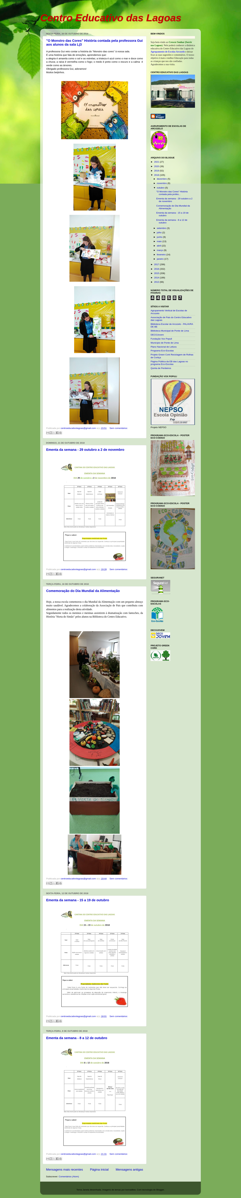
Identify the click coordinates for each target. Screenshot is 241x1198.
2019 (157, 170)
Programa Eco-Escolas (162, 350)
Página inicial (99, 1169)
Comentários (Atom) (69, 1176)
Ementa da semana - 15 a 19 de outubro (77, 900)
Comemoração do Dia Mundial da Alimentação (83, 591)
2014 (157, 277)
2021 (157, 162)
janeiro (160, 259)
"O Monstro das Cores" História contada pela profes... (172, 192)
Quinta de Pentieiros (161, 368)
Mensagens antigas (129, 1169)
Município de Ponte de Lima (165, 343)
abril (159, 245)
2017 (157, 264)
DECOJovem (157, 335)
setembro (162, 228)
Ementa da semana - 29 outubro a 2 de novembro (85, 449)
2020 (157, 166)
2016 (157, 269)
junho (160, 237)
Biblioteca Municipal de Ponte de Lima (170, 330)
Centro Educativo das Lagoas (110, 17)
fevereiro (161, 254)
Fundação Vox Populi (161, 339)
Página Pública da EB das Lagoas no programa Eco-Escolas (169, 362)
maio (159, 241)
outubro (161, 187)
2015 (157, 273)
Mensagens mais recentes (64, 1169)
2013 (157, 282)
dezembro (162, 179)
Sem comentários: (118, 428)
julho (159, 232)
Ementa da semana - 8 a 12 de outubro (76, 1038)
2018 (157, 175)
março (160, 250)
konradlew (130, 1189)
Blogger (160, 1189)
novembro (162, 183)
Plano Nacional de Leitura (164, 347)
